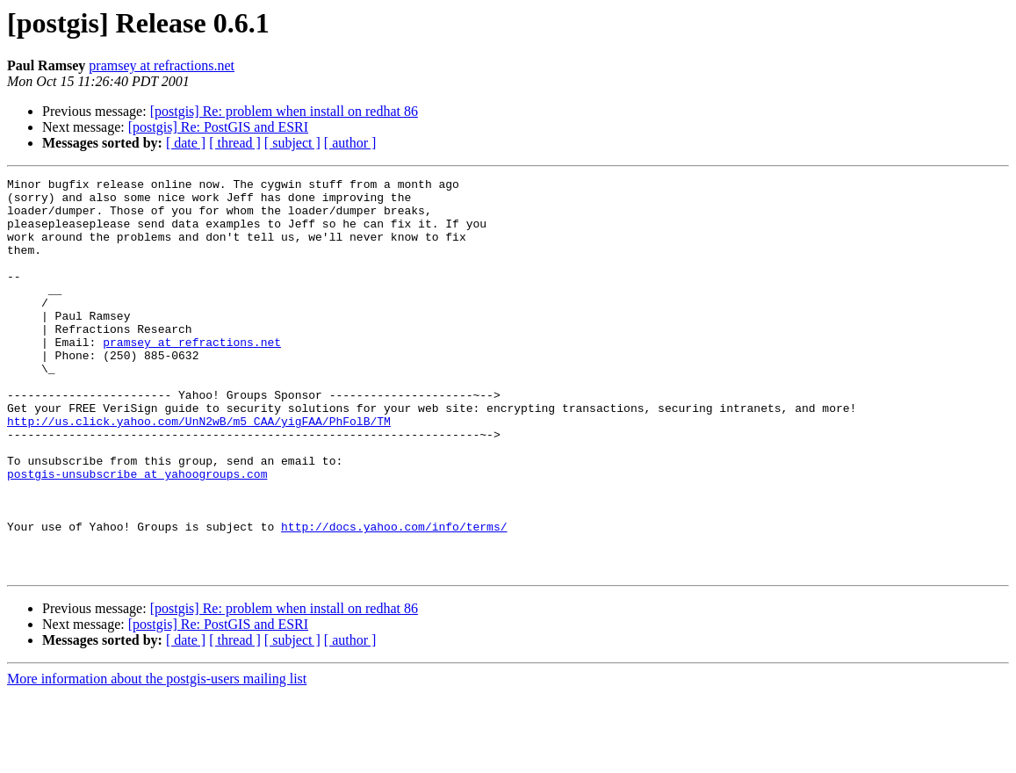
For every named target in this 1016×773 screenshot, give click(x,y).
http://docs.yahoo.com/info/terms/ (394, 597)
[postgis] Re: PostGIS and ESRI (218, 126)
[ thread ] (235, 142)
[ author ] (350, 142)
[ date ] (185, 142)
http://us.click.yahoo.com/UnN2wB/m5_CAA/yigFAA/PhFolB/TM (199, 471)
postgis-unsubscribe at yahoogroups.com (137, 534)
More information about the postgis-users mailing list (156, 757)
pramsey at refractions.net (161, 65)
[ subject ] (292, 142)
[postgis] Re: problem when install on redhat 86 (284, 111)
